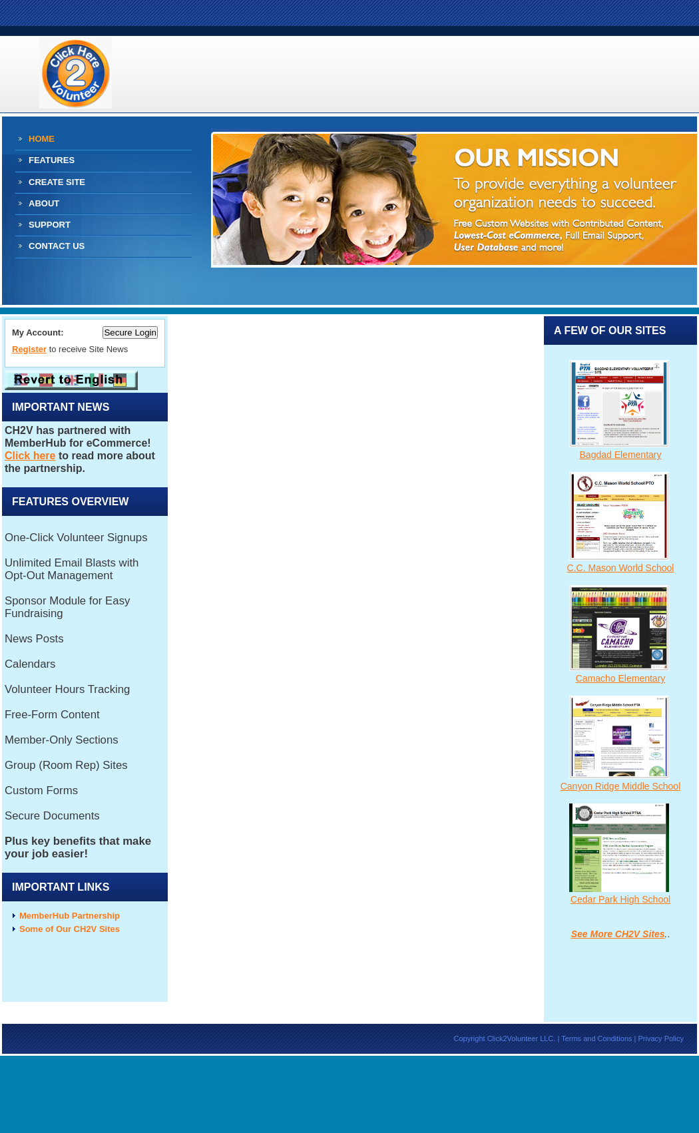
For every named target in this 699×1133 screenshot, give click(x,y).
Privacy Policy (661, 1038)
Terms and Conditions (596, 1038)
